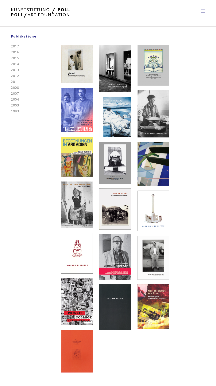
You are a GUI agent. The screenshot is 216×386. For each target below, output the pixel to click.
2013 (15, 70)
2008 (15, 87)
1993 (15, 111)
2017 (15, 46)
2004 (15, 99)
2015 (15, 58)
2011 (15, 81)
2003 (15, 105)
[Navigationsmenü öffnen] (203, 11)
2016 (15, 52)
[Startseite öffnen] (40, 15)
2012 (15, 76)
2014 (15, 64)
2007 (15, 93)
